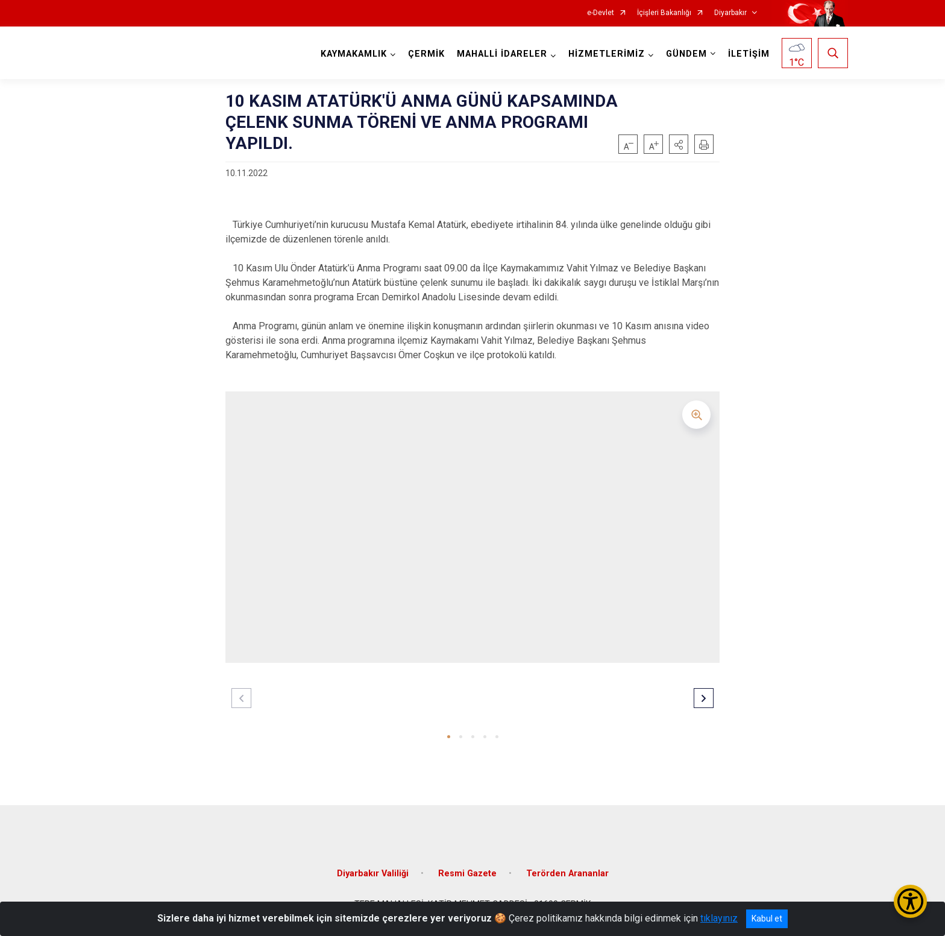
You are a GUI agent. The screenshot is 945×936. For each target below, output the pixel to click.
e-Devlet (600, 13)
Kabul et (767, 918)
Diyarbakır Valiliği (373, 873)
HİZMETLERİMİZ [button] (606, 54)
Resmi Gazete (467, 873)
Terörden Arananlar (567, 873)
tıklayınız (719, 918)
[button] (678, 144)
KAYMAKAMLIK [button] (354, 54)
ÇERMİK (426, 54)
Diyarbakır (730, 13)
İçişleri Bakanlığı (664, 13)
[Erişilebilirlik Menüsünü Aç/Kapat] (910, 901)
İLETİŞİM (749, 54)
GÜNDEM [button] (686, 54)
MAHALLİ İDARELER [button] (502, 54)
